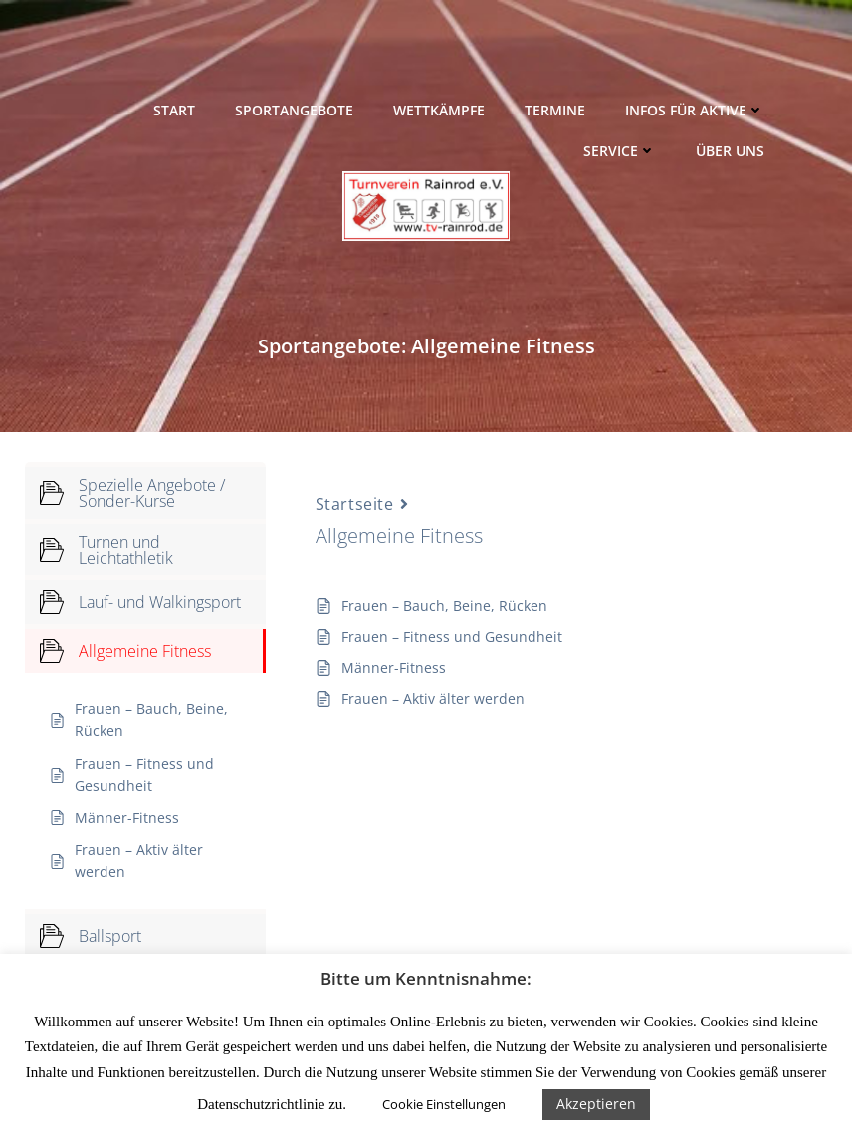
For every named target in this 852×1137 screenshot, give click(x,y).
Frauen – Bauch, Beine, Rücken (444, 605)
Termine (555, 110)
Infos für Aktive (694, 110)
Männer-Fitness (393, 667)
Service (619, 150)
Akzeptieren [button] (596, 1103)
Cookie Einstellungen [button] (444, 1104)
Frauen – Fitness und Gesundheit (451, 636)
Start (174, 110)
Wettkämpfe (439, 110)
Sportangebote (294, 110)
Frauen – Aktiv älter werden (433, 698)
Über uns (730, 150)
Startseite (355, 504)
